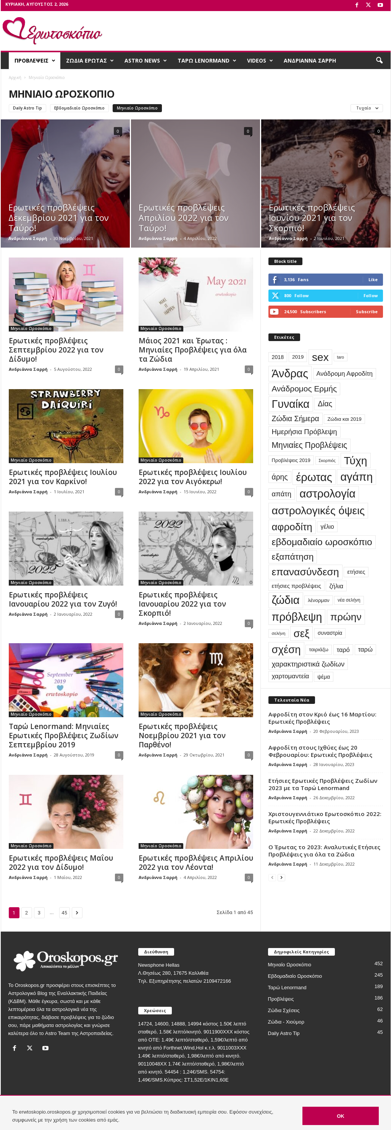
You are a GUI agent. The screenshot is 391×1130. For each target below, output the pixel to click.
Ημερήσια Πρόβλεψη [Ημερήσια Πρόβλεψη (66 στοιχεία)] (304, 432)
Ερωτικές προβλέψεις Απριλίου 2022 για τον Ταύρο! (184, 217)
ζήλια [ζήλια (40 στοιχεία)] (336, 586)
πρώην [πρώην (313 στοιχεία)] (346, 617)
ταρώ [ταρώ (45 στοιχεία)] (365, 649)
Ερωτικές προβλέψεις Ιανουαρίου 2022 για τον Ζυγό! (63, 599)
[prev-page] (272, 877)
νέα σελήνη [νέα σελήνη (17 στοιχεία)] (349, 600)
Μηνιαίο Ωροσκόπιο (137, 108)
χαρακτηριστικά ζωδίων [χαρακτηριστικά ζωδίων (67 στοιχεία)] (308, 664)
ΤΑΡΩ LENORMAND (207, 60)
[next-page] (281, 877)
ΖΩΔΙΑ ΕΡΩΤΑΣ (90, 60)
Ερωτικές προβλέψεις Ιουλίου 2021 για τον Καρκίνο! (63, 476)
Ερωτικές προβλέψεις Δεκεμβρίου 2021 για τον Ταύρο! (58, 217)
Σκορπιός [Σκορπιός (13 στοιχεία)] (327, 460)
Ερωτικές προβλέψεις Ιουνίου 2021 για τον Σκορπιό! (312, 217)
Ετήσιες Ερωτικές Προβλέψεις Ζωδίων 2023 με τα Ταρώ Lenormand (322, 784)
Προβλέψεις (281, 999)
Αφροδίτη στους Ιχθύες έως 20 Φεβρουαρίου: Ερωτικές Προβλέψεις (320, 751)
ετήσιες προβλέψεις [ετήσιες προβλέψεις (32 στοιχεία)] (296, 586)
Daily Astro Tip (27, 108)
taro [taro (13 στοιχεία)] (340, 357)
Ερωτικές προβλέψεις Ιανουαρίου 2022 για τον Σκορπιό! (182, 604)
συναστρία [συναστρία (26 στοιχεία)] (330, 633)
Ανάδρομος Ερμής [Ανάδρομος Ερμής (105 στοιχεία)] (304, 388)
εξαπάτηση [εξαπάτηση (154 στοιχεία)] (293, 557)
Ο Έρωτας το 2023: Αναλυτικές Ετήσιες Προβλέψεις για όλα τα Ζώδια (324, 850)
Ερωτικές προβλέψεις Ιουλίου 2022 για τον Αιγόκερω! (193, 476)
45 (64, 913)
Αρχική (15, 77)
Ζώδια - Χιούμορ (286, 1022)
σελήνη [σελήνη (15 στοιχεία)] (279, 633)
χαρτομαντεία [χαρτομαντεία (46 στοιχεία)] (290, 676)
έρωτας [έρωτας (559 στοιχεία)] (314, 477)
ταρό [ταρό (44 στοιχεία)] (343, 649)
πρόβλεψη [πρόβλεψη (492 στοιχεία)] (297, 617)
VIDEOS (260, 60)
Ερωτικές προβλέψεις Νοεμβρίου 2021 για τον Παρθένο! (182, 735)
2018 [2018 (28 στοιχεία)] (278, 357)
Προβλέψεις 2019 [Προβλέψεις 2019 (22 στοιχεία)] (291, 460)
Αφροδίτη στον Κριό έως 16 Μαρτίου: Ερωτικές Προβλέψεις (322, 717)
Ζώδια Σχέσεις (284, 1010)
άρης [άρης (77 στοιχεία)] (280, 477)
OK (340, 1116)
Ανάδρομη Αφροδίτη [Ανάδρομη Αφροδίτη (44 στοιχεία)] (345, 373)
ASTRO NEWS (145, 60)
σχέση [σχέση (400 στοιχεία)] (286, 649)
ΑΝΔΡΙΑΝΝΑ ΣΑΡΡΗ (310, 60)
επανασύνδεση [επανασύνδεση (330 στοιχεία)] (305, 572)
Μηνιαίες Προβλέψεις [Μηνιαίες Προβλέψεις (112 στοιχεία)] (309, 445)
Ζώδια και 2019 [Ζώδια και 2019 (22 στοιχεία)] (344, 419)
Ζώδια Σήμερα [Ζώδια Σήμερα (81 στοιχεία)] (295, 418)
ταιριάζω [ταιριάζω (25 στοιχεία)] (318, 649)
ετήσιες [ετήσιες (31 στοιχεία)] (356, 572)
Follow (371, 295)
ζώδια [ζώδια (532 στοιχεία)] (286, 600)
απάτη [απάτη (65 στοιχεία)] (281, 494)
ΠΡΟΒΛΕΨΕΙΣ (35, 60)
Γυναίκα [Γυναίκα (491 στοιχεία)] (291, 404)
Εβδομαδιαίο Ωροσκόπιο (79, 108)
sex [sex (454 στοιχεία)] (320, 357)
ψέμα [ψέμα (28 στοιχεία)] (323, 677)
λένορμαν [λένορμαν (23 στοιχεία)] (318, 600)
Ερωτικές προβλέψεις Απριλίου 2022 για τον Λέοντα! (196, 862)
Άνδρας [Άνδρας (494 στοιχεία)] (290, 373)
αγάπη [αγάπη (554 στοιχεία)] (356, 477)
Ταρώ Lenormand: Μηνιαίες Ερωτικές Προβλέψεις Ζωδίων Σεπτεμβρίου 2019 (63, 735)
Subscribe (367, 311)
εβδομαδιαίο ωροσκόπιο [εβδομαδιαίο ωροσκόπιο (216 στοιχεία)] (322, 542)
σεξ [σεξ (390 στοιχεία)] (301, 633)
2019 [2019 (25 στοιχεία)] (298, 357)
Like (373, 279)
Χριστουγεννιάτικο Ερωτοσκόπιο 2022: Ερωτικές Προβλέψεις (324, 817)
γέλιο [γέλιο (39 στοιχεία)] (327, 526)
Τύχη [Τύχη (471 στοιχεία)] (355, 460)
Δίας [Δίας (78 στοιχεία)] (325, 403)
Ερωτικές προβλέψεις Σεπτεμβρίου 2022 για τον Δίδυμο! (56, 350)
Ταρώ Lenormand (287, 987)
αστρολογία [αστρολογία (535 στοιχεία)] (328, 494)
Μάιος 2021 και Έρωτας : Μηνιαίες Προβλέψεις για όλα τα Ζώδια (193, 350)
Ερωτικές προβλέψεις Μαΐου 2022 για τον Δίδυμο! (61, 862)
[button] (379, 60)
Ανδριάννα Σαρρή (27, 238)
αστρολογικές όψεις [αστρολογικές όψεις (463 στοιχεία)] (318, 510)
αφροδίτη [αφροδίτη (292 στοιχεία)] (292, 527)
